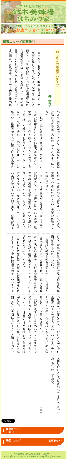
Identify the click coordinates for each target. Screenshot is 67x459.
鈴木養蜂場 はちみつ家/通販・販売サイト (33, 454)
